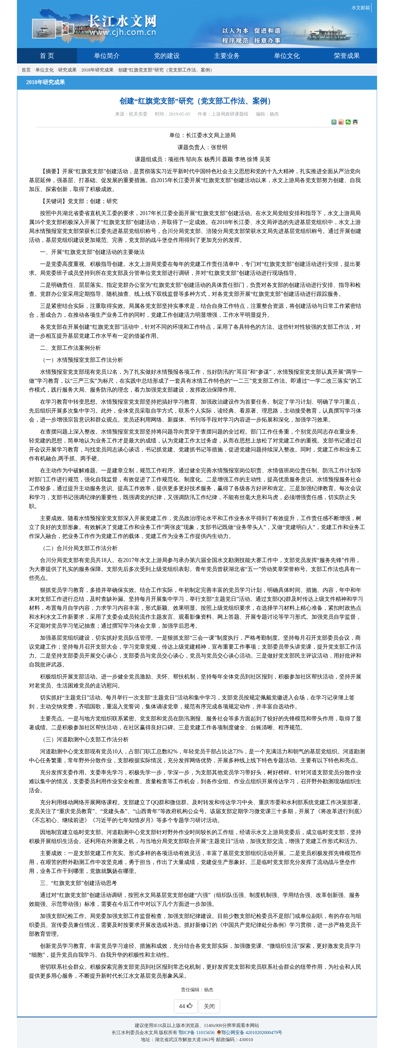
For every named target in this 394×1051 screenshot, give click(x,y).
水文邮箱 (361, 7)
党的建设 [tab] (167, 55)
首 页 (47, 55)
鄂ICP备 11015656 (197, 1032)
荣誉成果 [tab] (347, 55)
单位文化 (44, 69)
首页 (26, 69)
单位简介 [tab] (107, 55)
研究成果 (67, 69)
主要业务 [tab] (227, 55)
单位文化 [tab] (287, 55)
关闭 (209, 1006)
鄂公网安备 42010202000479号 (252, 1032)
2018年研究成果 (97, 69)
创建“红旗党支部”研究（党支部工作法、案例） (166, 69)
